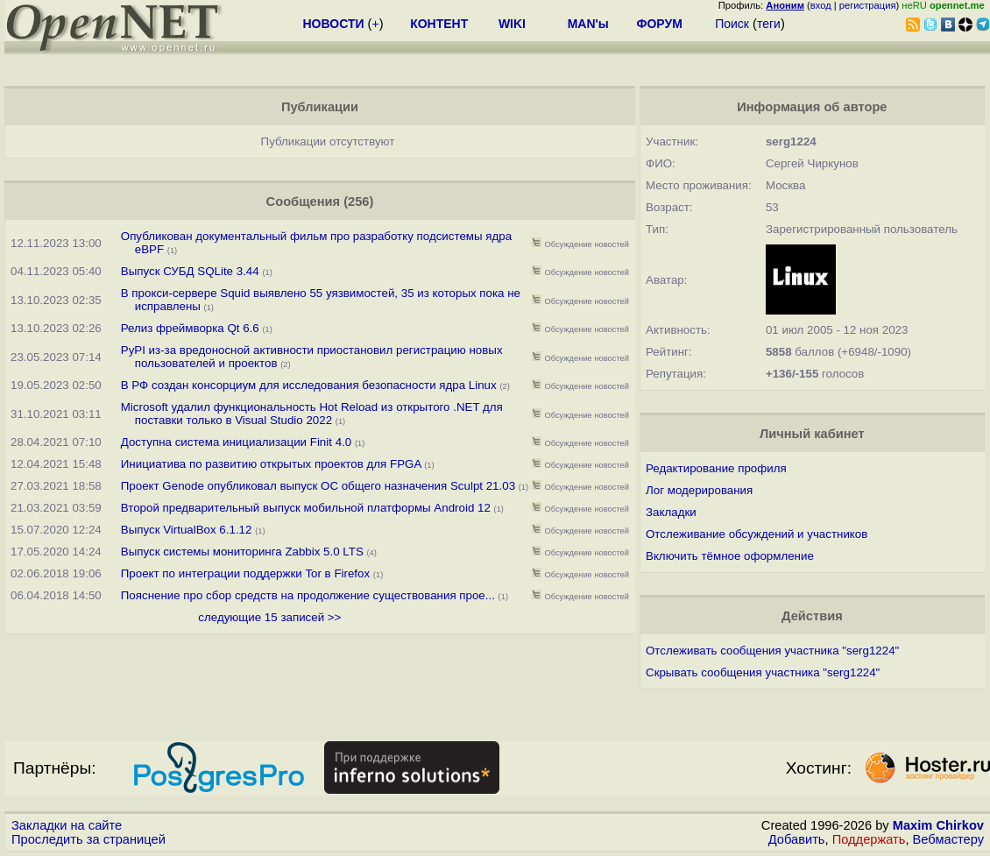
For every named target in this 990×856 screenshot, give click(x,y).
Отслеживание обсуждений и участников (756, 534)
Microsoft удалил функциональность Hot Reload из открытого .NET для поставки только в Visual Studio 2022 (312, 413)
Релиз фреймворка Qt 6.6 (190, 328)
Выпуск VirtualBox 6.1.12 (186, 529)
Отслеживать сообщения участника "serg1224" (772, 650)
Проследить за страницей (88, 839)
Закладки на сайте (66, 825)
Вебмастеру (948, 839)
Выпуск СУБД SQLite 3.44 (190, 271)
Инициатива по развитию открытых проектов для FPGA (271, 463)
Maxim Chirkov (938, 825)
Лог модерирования (699, 490)
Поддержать (869, 839)
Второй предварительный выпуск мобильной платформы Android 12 (306, 507)
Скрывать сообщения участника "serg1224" (763, 672)
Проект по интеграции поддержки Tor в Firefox (245, 573)
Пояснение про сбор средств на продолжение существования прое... (308, 595)
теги (769, 24)
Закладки (671, 512)
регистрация (867, 5)
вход (820, 5)
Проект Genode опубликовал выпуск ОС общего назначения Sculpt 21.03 (318, 485)
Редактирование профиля (716, 468)
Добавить (796, 839)
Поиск (732, 24)
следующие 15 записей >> (269, 617)
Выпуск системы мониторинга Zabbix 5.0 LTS (242, 551)
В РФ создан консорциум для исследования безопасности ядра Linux (309, 385)
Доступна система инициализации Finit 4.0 (236, 442)
